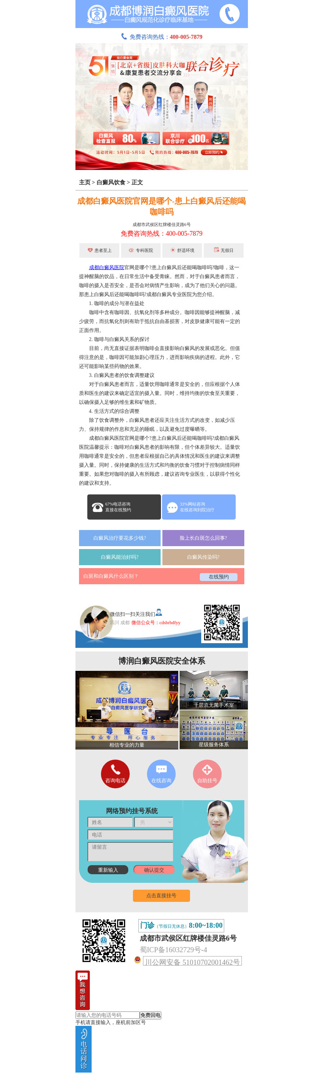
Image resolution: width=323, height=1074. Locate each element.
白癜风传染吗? (203, 557)
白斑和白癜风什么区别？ (111, 576)
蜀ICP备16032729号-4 (173, 950)
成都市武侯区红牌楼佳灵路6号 (162, 224)
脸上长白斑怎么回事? (203, 538)
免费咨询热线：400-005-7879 (162, 233)
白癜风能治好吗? (119, 557)
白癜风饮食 (111, 182)
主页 (85, 182)
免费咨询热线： (162, 37)
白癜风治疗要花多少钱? (119, 538)
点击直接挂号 (161, 895)
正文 (137, 182)
